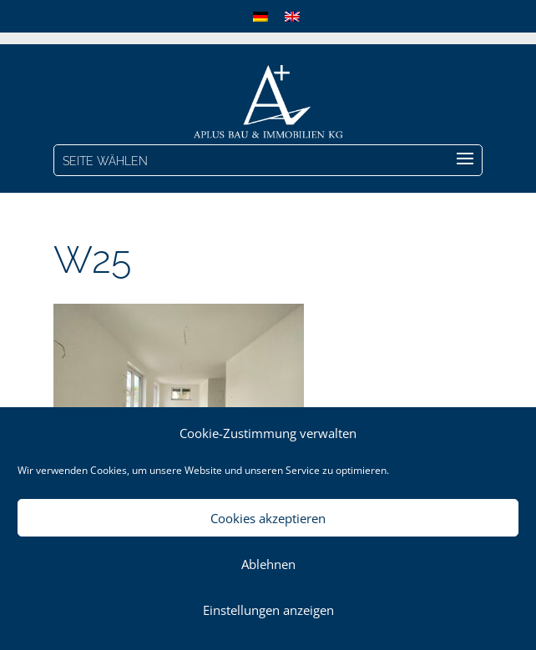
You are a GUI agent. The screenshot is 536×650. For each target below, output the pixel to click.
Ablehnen (268, 564)
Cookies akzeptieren (268, 518)
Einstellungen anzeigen (268, 610)
